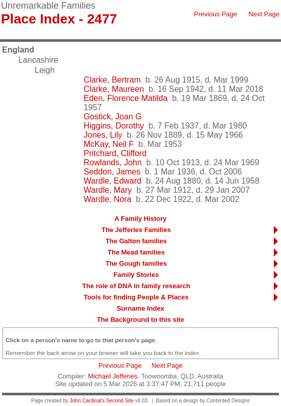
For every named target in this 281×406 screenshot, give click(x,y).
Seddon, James (112, 171)
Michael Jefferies (112, 376)
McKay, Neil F (109, 144)
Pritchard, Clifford (115, 153)
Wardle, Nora (108, 199)
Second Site (120, 400)
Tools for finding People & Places (136, 297)
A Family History (140, 218)
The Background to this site (140, 319)
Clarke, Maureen (114, 89)
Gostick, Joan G (113, 116)
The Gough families (136, 263)
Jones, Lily (103, 135)
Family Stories (136, 274)
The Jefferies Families (136, 230)
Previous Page (215, 14)
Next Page (263, 14)
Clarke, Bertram (112, 79)
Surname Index (140, 308)
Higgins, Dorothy (114, 125)
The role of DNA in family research (136, 286)
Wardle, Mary (108, 190)
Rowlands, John (113, 162)
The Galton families (136, 241)
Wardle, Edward (112, 180)
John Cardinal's (87, 400)
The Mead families (136, 252)
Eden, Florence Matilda (126, 98)
